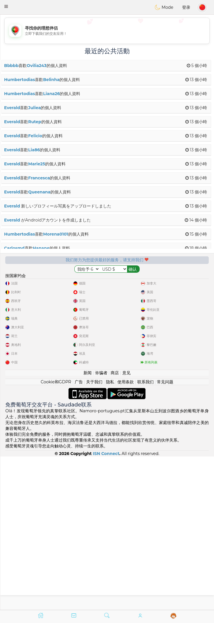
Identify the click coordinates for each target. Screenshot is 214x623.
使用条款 (125, 535)
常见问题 (165, 535)
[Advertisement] (107, 31)
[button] (6, 6)
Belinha (51, 79)
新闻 (87, 525)
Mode (164, 7)
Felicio (35, 135)
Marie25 (36, 164)
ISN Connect (106, 606)
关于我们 (94, 535)
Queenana (39, 192)
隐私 (110, 535)
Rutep (34, 121)
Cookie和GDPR (56, 535)
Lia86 (34, 149)
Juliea (34, 107)
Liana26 (51, 93)
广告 (79, 535)
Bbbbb (11, 65)
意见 (126, 525)
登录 (186, 7)
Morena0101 (55, 234)
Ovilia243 (36, 65)
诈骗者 (101, 525)
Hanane (41, 248)
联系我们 (145, 535)
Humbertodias (19, 79)
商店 (115, 525)
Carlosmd (14, 248)
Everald (12, 107)
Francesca (39, 178)
